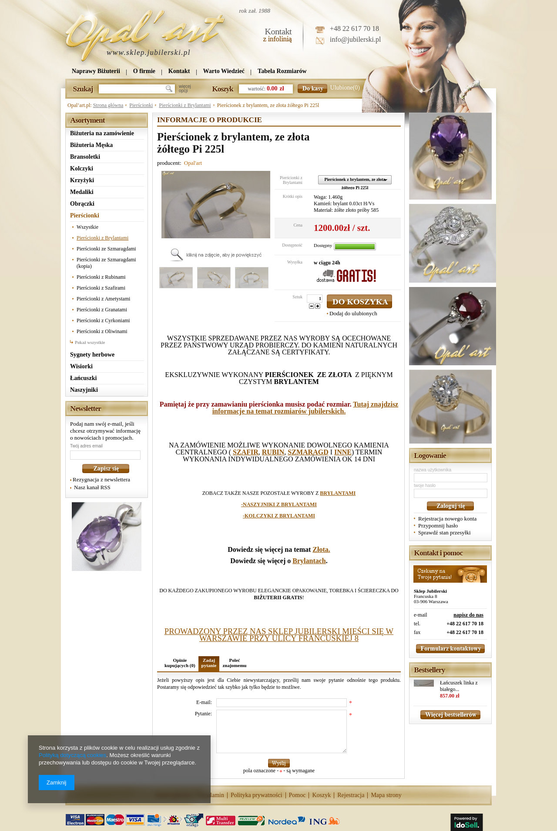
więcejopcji (185, 88)
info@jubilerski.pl (355, 39)
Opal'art (193, 163)
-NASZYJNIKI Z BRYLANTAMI (279, 504)
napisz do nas (468, 615)
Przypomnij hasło (438, 525)
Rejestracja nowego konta (447, 518)
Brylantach (308, 560)
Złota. (321, 549)
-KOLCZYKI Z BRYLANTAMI (279, 516)
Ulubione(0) (345, 87)
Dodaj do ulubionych (353, 313)
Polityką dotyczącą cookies (72, 755)
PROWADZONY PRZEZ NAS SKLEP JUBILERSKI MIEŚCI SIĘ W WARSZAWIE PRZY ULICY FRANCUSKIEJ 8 (278, 635)
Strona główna (108, 105)
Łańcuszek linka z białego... (459, 686)
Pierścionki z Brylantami (185, 105)
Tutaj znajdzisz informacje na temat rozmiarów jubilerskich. (305, 407)
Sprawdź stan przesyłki (444, 532)
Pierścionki (141, 105)
